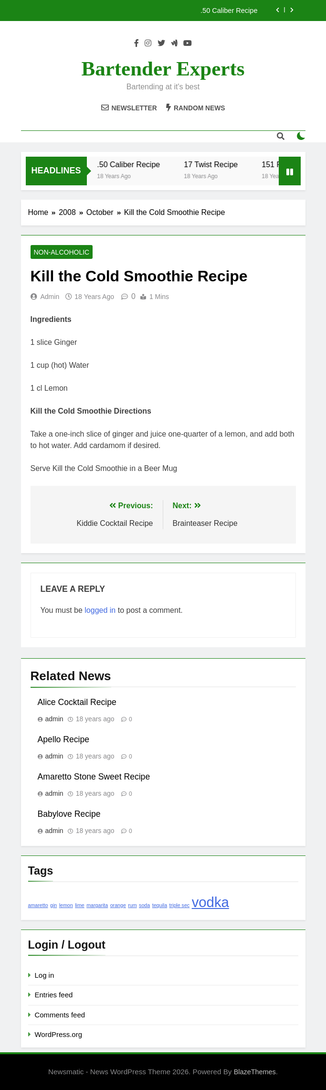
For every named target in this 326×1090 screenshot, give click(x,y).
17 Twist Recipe (214, 164)
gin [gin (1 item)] (53, 905)
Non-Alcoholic (62, 252)
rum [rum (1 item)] (132, 905)
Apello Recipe (64, 739)
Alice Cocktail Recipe (77, 702)
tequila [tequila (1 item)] (159, 905)
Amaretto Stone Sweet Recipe (94, 776)
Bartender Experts (163, 68)
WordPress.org (58, 1034)
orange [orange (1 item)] (118, 905)
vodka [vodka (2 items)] (210, 902)
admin (50, 296)
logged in (100, 610)
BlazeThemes (255, 1072)
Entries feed (54, 995)
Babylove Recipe (69, 814)
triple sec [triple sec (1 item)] (179, 905)
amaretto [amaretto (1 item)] (38, 905)
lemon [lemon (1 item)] (66, 905)
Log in (44, 975)
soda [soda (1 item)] (144, 905)
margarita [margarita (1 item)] (97, 905)
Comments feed (60, 1015)
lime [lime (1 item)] (79, 905)
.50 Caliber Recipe (228, 10)
